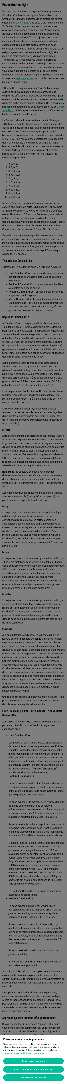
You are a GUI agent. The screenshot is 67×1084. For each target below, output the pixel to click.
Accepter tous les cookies (33, 1077)
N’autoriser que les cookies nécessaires (33, 1069)
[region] (33, 1059)
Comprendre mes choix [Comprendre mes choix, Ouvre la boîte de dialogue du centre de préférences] (33, 1061)
